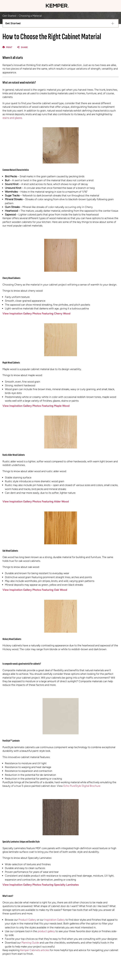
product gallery (46, 931)
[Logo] (57, 8)
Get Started (9, 15)
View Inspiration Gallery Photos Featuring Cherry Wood (36, 313)
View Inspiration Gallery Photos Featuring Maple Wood (36, 405)
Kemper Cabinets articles (34, 950)
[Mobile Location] (110, 6)
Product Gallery (27, 919)
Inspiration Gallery (54, 919)
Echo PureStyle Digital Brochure (81, 785)
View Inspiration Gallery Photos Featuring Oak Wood (34, 589)
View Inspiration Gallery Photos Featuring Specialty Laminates (40, 884)
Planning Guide (30, 942)
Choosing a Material (30, 15)
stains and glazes (12, 117)
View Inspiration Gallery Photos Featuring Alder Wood (35, 501)
